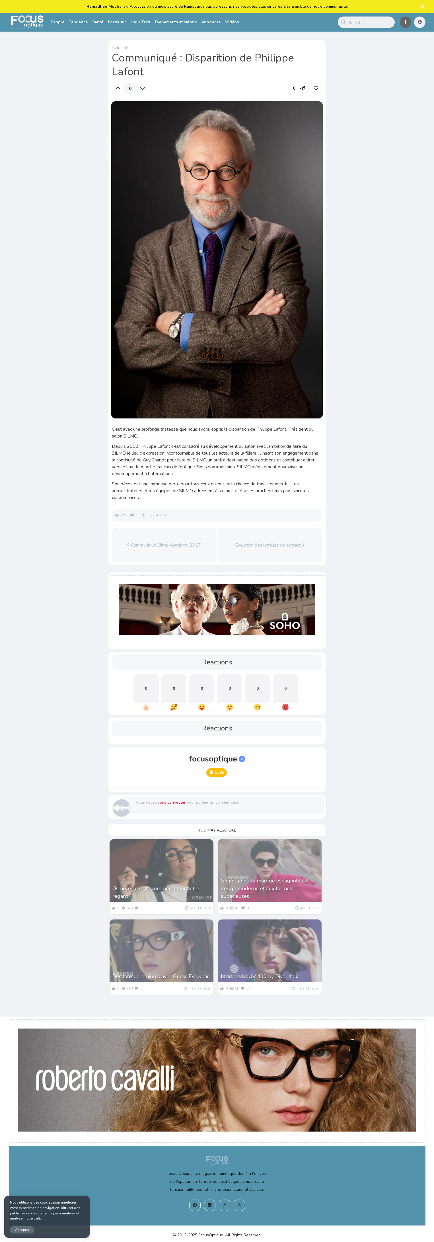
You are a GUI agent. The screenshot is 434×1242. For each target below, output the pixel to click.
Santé (97, 22)
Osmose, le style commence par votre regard (155, 892)
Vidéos (232, 22)
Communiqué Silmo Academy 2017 (164, 545)
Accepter (22, 1229)
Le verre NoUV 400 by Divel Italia (260, 976)
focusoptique (217, 759)
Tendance (78, 22)
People (57, 22)
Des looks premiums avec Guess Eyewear (160, 976)
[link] (316, 88)
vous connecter (172, 802)
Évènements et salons (176, 22)
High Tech (140, 22)
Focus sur (117, 22)
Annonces (211, 22)
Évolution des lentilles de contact (270, 545)
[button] (405, 22)
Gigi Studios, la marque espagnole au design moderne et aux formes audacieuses (264, 888)
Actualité (120, 47)
